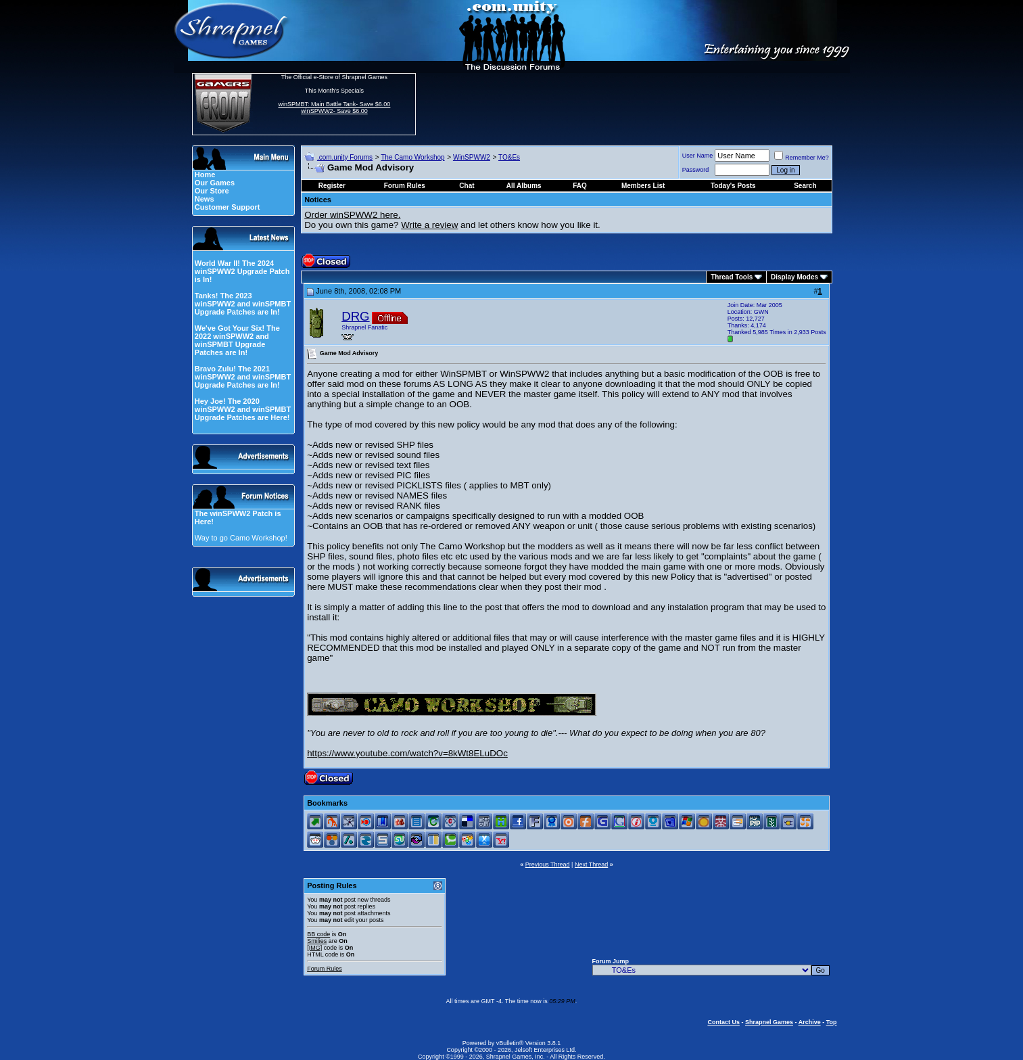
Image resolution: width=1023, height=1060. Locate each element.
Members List (643, 185)
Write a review (429, 225)
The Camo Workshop (412, 157)
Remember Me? (801, 157)
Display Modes (794, 277)
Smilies (317, 941)
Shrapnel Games (769, 1022)
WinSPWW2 (471, 157)
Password (695, 169)
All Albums (524, 185)
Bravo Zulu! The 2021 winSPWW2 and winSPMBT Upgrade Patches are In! (243, 377)
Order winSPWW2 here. (352, 215)
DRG (355, 316)
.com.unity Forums (345, 157)
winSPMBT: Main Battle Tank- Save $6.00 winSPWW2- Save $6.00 (334, 107)
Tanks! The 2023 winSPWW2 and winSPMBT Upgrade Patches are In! (243, 304)
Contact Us (723, 1022)
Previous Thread (547, 864)
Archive (810, 1022)
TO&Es (509, 157)
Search (805, 185)
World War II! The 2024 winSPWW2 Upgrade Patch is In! (242, 271)
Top (831, 1022)
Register (332, 185)
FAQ (580, 185)
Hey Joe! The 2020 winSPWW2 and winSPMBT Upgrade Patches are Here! (243, 409)
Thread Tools (732, 277)
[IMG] (314, 947)
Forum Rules (324, 968)
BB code (318, 934)
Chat (466, 185)
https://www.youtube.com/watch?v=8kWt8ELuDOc (407, 753)
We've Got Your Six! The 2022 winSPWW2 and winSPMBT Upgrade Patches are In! (237, 340)
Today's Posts (733, 185)
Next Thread (591, 864)
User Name (697, 155)
